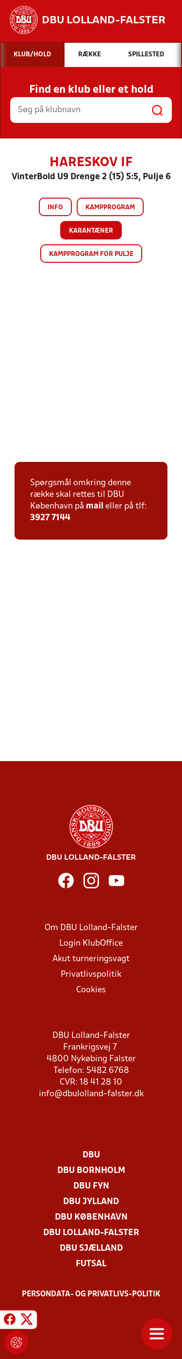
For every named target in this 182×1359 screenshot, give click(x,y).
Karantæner (91, 231)
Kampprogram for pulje (91, 254)
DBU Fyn (91, 1186)
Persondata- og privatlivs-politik (91, 1294)
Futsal (91, 1264)
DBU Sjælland (91, 1248)
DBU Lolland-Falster (91, 1233)
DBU (91, 1155)
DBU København (91, 1217)
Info (55, 207)
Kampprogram (110, 207)
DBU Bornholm (91, 1171)
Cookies (91, 990)
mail (94, 506)
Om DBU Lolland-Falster (91, 928)
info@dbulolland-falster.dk (91, 1094)
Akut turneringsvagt (91, 959)
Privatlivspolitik (91, 974)
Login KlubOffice (91, 943)
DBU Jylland (91, 1202)
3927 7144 (50, 518)
